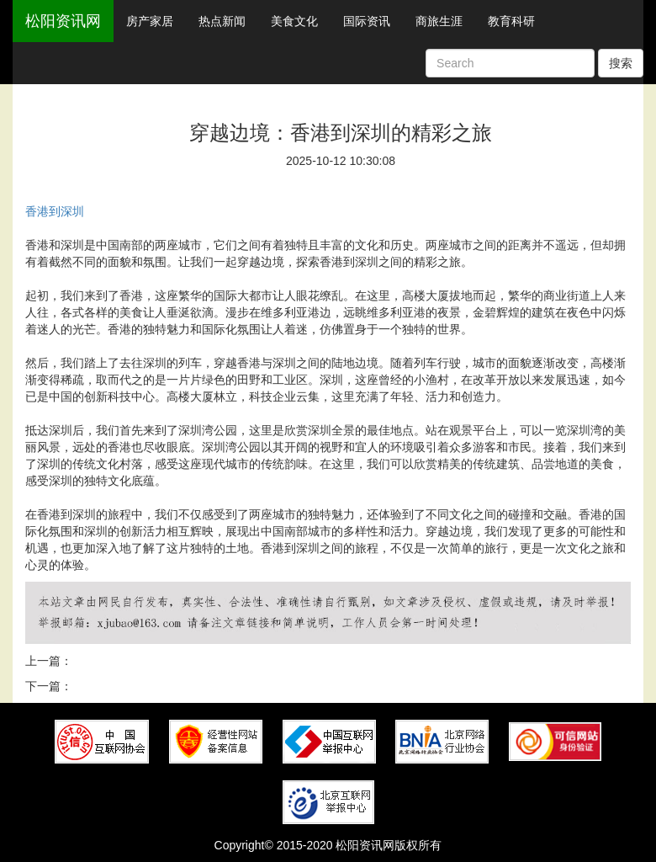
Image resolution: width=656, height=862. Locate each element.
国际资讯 (366, 21)
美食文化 (294, 21)
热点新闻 (222, 21)
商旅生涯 (439, 21)
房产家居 (149, 21)
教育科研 (511, 21)
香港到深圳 (54, 211)
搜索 (620, 63)
